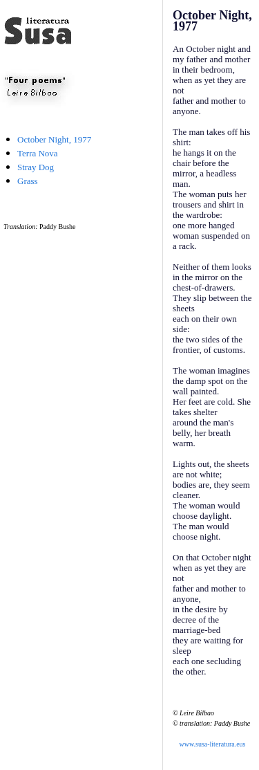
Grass (27, 181)
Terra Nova (37, 153)
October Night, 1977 (54, 139)
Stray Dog (35, 167)
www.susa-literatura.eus (213, 744)
